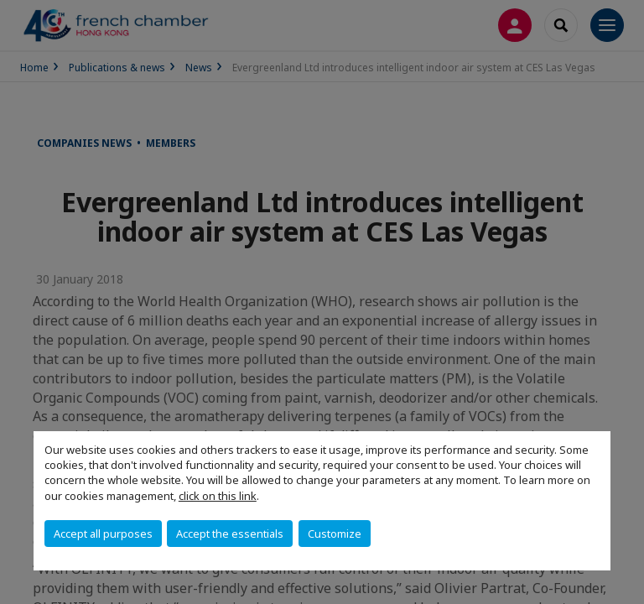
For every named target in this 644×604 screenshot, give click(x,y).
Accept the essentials (229, 533)
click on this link (218, 495)
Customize (334, 533)
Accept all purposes (103, 533)
